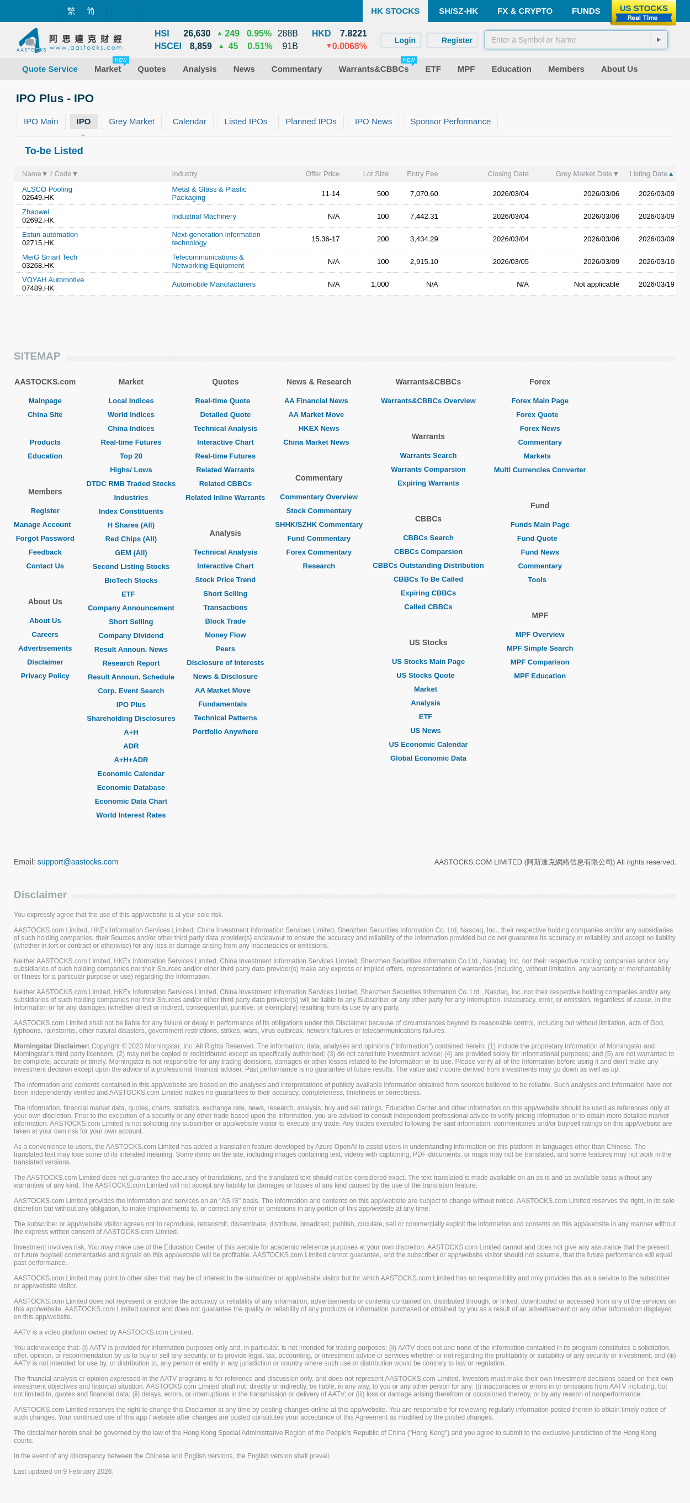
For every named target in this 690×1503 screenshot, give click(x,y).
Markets (540, 456)
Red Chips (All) (131, 539)
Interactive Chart (225, 442)
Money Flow (225, 635)
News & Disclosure (225, 676)
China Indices (131, 428)
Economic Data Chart (131, 801)
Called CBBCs (428, 607)
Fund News (540, 552)
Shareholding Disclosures (131, 718)
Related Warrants (225, 470)
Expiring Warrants (428, 483)
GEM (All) (131, 553)
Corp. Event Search (131, 691)
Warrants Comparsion (428, 469)
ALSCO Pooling (47, 189)
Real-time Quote (225, 401)
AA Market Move (225, 690)
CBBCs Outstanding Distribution (428, 565)
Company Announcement (131, 608)
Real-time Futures (131, 442)
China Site (45, 414)
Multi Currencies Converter (540, 470)
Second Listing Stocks (131, 566)
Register (45, 511)
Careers (45, 634)
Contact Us (45, 566)
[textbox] (576, 40)
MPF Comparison (540, 662)
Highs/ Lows (131, 470)
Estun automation (50, 234)
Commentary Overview (319, 497)
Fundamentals (225, 704)
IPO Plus (131, 704)
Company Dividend (131, 635)
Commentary (539, 442)
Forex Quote (540, 414)
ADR (131, 746)
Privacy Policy (45, 676)
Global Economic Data (428, 758)
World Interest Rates (131, 815)
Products (45, 442)
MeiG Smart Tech (49, 257)
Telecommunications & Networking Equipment (208, 261)
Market (428, 689)
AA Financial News (319, 401)
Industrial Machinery (204, 216)
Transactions (225, 607)
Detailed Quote (225, 414)
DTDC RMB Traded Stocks (131, 483)
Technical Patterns (225, 718)
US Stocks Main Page (428, 661)
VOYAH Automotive (53, 280)
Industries (131, 497)
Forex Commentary (319, 552)
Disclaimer (45, 662)
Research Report (131, 663)
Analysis (428, 703)
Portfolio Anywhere (225, 731)
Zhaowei (35, 212)
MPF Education (540, 676)
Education (45, 456)
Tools (540, 580)
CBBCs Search (428, 538)
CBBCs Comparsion (428, 551)
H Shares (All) (131, 525)
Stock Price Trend (225, 580)
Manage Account (45, 524)
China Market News (318, 442)
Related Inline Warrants (225, 497)
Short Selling (131, 622)
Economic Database (131, 787)
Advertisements (45, 648)
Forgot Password (45, 538)
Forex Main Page (540, 401)
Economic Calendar (131, 773)
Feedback (45, 552)
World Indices (131, 414)
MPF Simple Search (540, 648)
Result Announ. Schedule (131, 677)
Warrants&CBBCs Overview (428, 401)
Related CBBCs (225, 483)
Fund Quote (540, 538)
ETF (131, 594)
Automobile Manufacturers (214, 284)
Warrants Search (428, 455)
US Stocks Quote (428, 675)
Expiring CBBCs (428, 593)
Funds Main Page (540, 524)
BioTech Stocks (131, 580)
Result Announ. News (131, 649)
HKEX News (319, 428)
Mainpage (45, 401)
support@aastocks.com (78, 861)
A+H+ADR (131, 760)
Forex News (540, 428)
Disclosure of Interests (225, 662)
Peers (225, 649)
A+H (131, 732)
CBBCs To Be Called (428, 579)
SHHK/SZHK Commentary (319, 524)
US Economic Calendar (428, 744)
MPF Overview (540, 634)
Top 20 (131, 456)
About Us (45, 620)
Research (319, 566)
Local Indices (130, 401)
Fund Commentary (319, 538)
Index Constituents (131, 511)
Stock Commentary (319, 511)
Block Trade (225, 621)
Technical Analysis (226, 428)
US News (428, 730)
